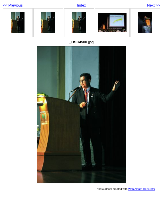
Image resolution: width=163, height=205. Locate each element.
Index (81, 5)
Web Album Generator (141, 188)
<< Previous (13, 5)
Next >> (153, 5)
